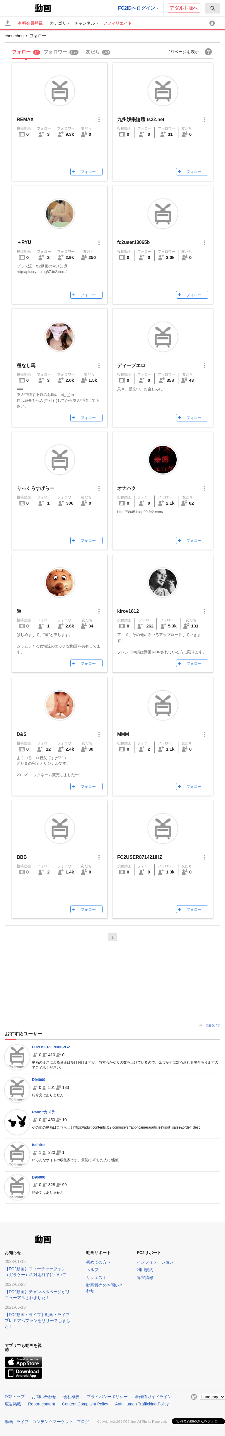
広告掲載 (13, 1404)
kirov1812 (128, 611)
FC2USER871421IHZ (139, 857)
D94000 (38, 1079)
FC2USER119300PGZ (51, 1047)
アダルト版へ (184, 8)
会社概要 (71, 1396)
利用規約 (145, 1269)
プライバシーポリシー (107, 1396)
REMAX (25, 119)
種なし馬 (26, 365)
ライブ (22, 1421)
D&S (22, 734)
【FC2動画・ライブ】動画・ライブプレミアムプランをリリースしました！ (37, 1320)
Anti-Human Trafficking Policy (142, 1404)
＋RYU (24, 242)
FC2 (19, 7)
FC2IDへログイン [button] (138, 8)
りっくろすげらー (35, 488)
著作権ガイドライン (153, 1396)
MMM (123, 734)
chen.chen (14, 36)
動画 (9, 1421)
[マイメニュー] (213, 23)
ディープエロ (131, 365)
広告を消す (213, 1025)
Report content (41, 1404)
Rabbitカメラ (43, 1112)
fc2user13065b (133, 242)
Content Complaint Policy (85, 1404)
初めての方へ (98, 1262)
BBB (22, 857)
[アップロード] (8, 23)
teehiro (38, 1144)
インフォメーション (155, 1262)
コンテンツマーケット (52, 1421)
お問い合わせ (44, 1396)
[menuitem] (212, 8)
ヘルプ (92, 1269)
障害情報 (145, 1277)
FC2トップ (15, 1396)
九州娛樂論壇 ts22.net (140, 119)
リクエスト (96, 1277)
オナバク (126, 488)
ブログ (83, 1421)
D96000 (38, 1177)
